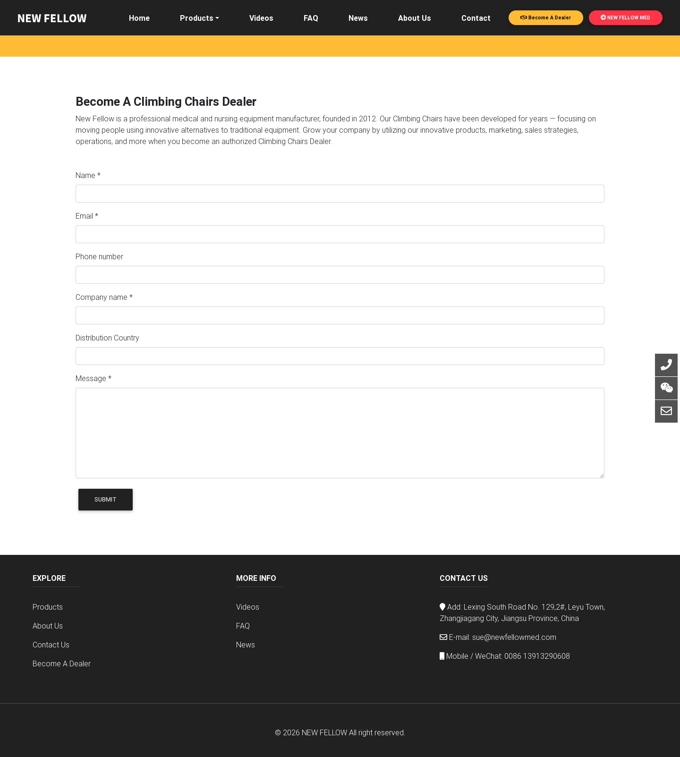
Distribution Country (107, 337)
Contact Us (51, 644)
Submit (105, 499)
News (358, 18)
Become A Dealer (545, 18)
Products (196, 18)
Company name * (104, 297)
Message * (93, 378)
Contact (476, 18)
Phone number (99, 256)
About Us (414, 18)
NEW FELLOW (324, 732)
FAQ (311, 18)
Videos (261, 18)
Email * (87, 216)
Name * (88, 175)
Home (139, 18)
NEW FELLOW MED (625, 18)
